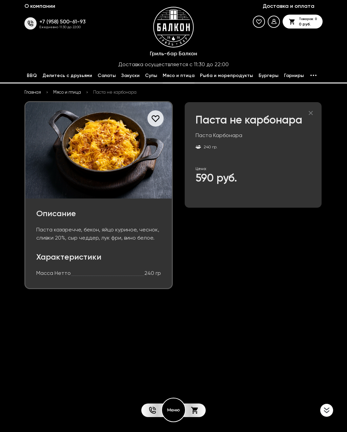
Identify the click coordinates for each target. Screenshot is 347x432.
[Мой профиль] (274, 22)
